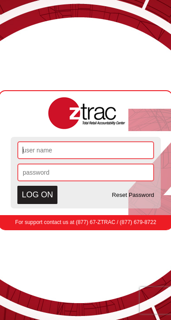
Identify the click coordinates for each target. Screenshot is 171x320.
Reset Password (133, 195)
